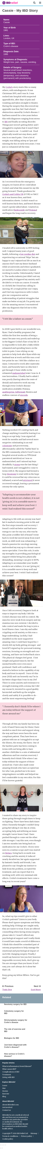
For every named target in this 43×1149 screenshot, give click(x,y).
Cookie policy (7, 1139)
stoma (17, 464)
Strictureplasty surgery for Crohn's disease (15, 1021)
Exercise (5, 1094)
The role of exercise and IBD (14, 1030)
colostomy (7, 446)
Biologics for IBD (11, 1038)
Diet (4, 1088)
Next (31, 988)
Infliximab (20, 392)
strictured (28, 480)
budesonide (19, 210)
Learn (4, 1085)
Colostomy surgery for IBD (14, 1012)
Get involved (7, 1107)
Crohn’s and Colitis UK (12, 194)
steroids (24, 395)
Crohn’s (9, 87)
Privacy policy (26, 1136)
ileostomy (11, 474)
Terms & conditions (10, 1136)
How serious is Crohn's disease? (14, 1055)
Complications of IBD (10, 1072)
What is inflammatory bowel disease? (17, 1066)
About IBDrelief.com (10, 1105)
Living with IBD (8, 1077)
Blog (4, 1096)
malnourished (18, 373)
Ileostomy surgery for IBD (15, 1004)
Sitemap (34, 1133)
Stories (5, 1091)
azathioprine (8, 392)
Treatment (6, 1075)
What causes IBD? (9, 1069)
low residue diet (27, 254)
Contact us (6, 1110)
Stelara (8, 853)
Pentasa (32, 210)
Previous (11, 988)
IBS (6, 122)
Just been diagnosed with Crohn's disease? (15, 1046)
